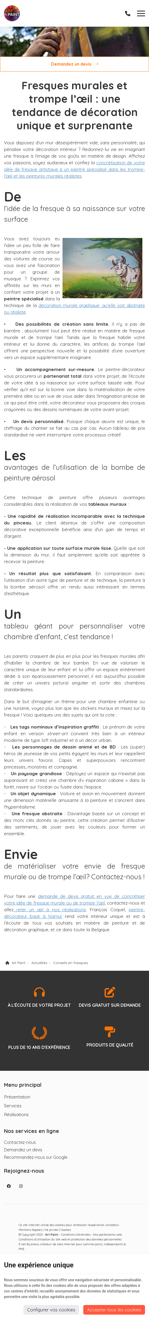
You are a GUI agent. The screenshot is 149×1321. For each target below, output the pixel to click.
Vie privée (51, 1230)
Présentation (17, 1097)
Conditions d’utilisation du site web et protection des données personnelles (70, 1239)
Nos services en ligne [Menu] (31, 1131)
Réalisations (16, 1114)
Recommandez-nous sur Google (35, 1157)
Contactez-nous (20, 1142)
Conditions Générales (75, 1234)
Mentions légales (30, 1230)
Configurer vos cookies (51, 1309)
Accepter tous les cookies (114, 1309)
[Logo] (12, 13)
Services (13, 1105)
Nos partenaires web (107, 1234)
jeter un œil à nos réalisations (50, 909)
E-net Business (29, 1244)
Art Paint (15, 963)
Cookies (65, 1230)
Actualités (39, 963)
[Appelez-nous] (127, 13)
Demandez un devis (74, 64)
